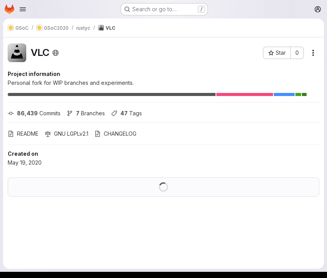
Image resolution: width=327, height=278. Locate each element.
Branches (86, 113)
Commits (34, 113)
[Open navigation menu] (23, 9)
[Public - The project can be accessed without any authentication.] (55, 53)
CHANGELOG (115, 133)
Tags (126, 113)
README (23, 133)
